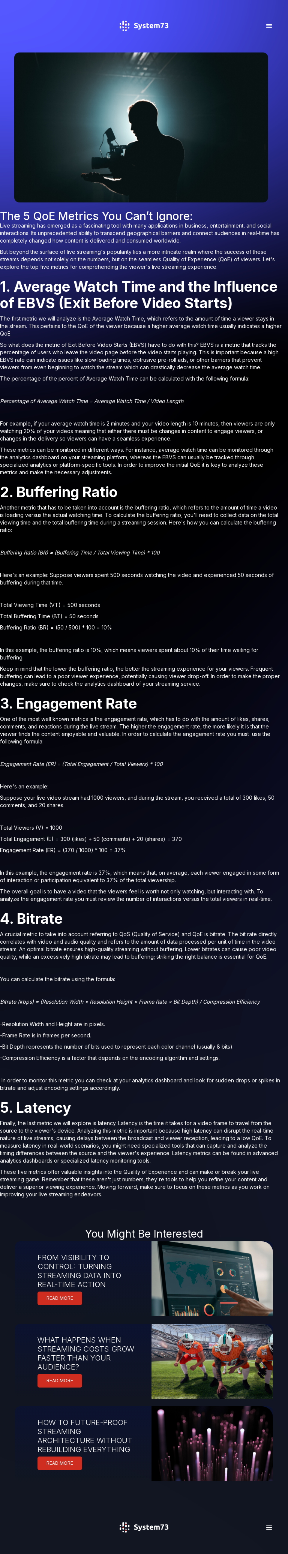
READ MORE (59, 1298)
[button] (269, 26)
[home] (144, 36)
